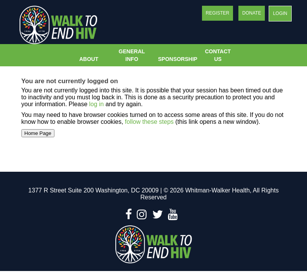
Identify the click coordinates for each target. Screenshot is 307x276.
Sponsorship (176, 59)
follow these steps (149, 121)
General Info (132, 55)
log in (96, 104)
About (89, 59)
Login (280, 13)
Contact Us (218, 55)
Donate (251, 13)
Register (217, 13)
